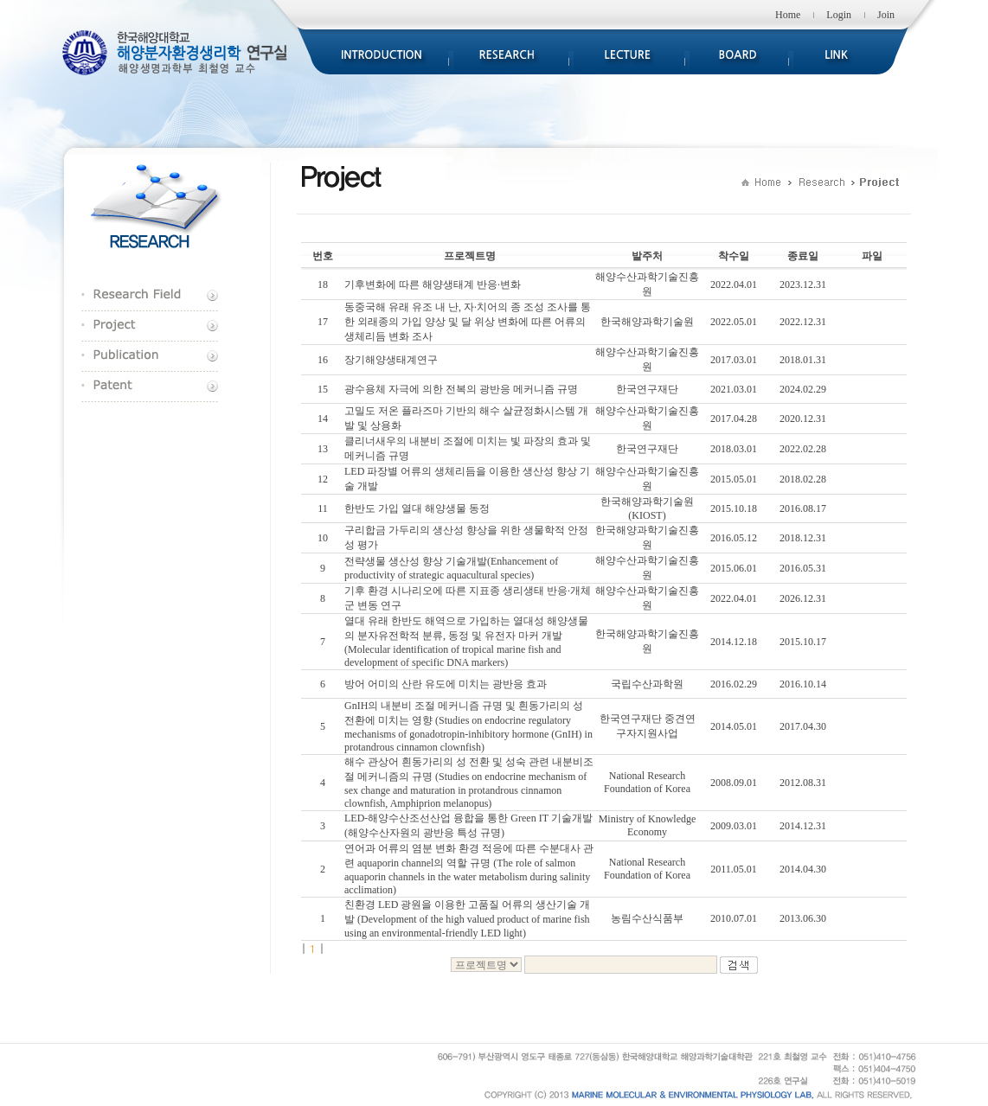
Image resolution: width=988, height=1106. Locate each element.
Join (886, 15)
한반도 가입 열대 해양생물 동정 (417, 508)
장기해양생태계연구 (391, 360)
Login (838, 15)
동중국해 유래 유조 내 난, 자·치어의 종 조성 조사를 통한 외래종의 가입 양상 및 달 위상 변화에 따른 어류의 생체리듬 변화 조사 (467, 321)
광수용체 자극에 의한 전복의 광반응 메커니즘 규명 (461, 389)
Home (787, 15)
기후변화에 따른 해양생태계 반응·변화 (432, 284)
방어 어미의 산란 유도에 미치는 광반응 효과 (445, 684)
